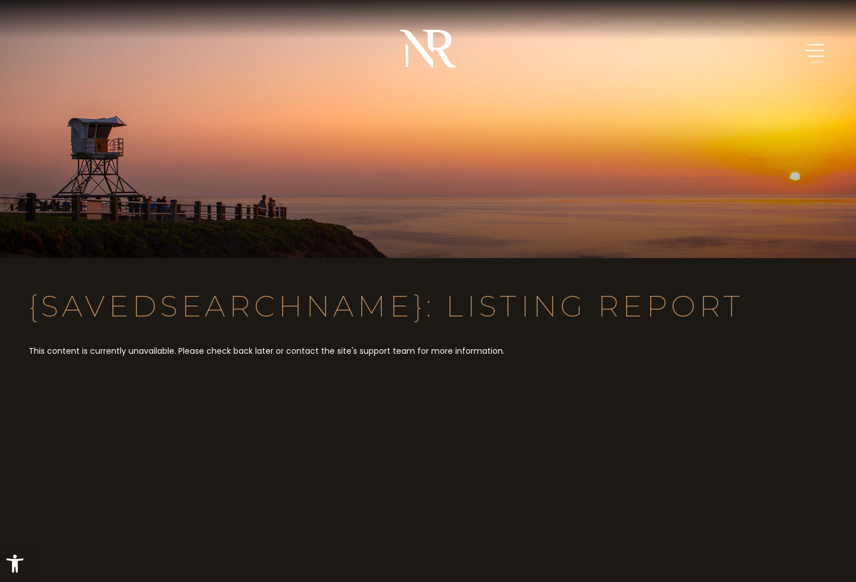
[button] (15, 564)
